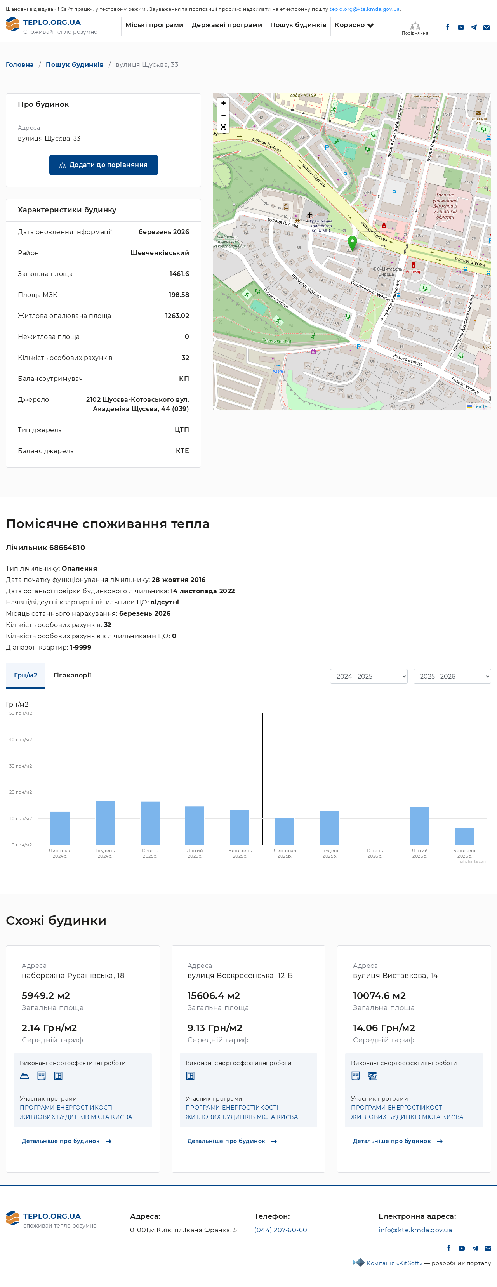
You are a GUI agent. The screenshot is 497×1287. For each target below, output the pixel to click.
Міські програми (154, 25)
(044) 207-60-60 (281, 1230)
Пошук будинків (298, 25)
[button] (352, 244)
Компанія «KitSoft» (395, 1263)
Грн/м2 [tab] (25, 675)
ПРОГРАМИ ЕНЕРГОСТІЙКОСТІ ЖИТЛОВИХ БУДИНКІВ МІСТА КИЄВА (76, 1112)
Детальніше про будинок (66, 1141)
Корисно (350, 25)
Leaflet (478, 406)
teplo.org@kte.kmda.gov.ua (365, 9)
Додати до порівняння (109, 164)
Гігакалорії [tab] (73, 675)
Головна (20, 64)
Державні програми (227, 25)
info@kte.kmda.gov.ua (415, 1230)
